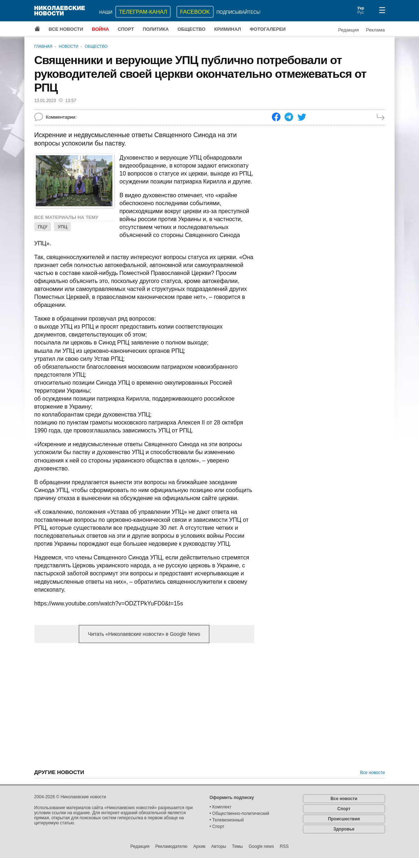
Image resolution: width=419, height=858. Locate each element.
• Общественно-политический (239, 813)
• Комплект (221, 807)
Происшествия (344, 818)
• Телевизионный (227, 820)
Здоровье (344, 829)
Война (100, 29)
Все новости (66, 29)
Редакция (348, 30)
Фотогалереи (268, 29)
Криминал (227, 29)
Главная (43, 46)
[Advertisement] (144, 705)
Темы (237, 846)
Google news (261, 846)
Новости (68, 46)
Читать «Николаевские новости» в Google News (144, 634)
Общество (192, 29)
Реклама (375, 30)
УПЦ (62, 226)
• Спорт (217, 826)
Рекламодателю (171, 846)
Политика (156, 29)
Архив (199, 846)
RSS (284, 846)
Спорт (125, 29)
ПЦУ (43, 226)
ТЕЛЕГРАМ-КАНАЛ (143, 12)
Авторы (218, 846)
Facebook (195, 12)
